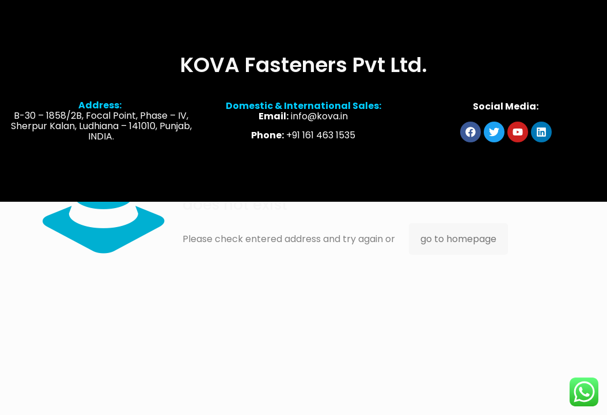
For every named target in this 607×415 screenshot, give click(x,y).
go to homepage (458, 239)
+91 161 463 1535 (320, 137)
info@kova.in (319, 117)
